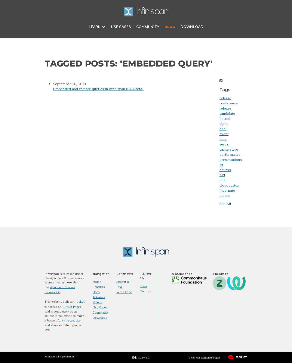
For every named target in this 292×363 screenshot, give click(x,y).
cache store (228, 149)
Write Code (124, 292)
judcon (224, 196)
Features (99, 286)
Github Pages (71, 306)
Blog (170, 27)
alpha (223, 124)
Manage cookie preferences (59, 356)
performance (229, 154)
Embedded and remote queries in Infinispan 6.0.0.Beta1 (98, 89)
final (223, 129)
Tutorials (99, 297)
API (222, 175)
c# (221, 165)
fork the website (69, 320)
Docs (96, 292)
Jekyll (81, 301)
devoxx (225, 170)
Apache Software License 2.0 (59, 290)
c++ (222, 180)
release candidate (227, 111)
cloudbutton (229, 185)
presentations (230, 160)
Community (147, 27)
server (224, 144)
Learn (97, 27)
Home (97, 281)
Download (192, 27)
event (224, 134)
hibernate (227, 190)
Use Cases (121, 27)
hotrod (224, 118)
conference (228, 103)
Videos (97, 302)
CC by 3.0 (144, 358)
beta (223, 139)
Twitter (145, 291)
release (225, 98)
